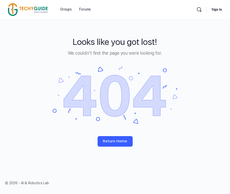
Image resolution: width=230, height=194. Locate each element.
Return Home (115, 141)
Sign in (216, 9)
